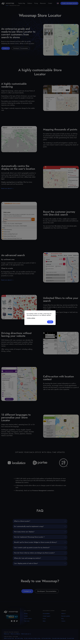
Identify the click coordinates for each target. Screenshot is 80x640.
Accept (50, 322)
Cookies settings (31, 318)
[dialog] (40, 317)
